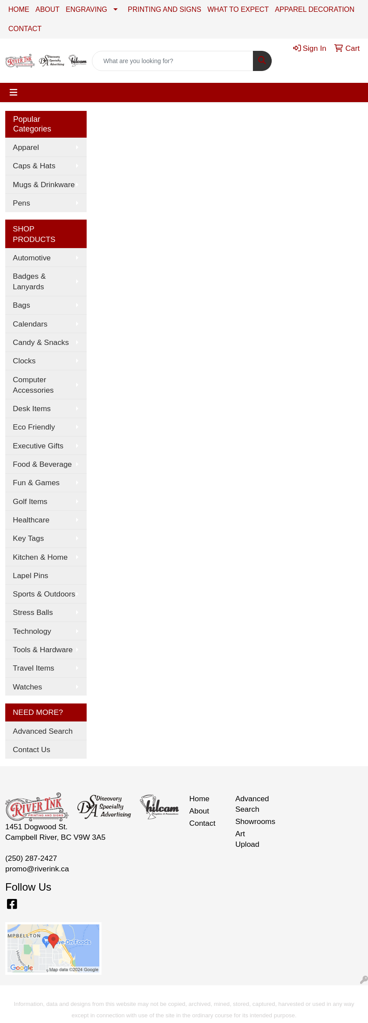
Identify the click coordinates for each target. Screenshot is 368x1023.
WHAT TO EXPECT (238, 9)
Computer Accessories (33, 384)
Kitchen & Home (40, 557)
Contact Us (31, 749)
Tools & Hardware (43, 649)
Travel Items (33, 668)
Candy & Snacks (41, 342)
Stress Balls (33, 612)
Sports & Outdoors (44, 594)
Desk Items (32, 408)
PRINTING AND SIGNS (164, 9)
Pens (21, 203)
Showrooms (253, 821)
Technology (32, 631)
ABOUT (47, 9)
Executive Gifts (38, 445)
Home (199, 798)
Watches (27, 686)
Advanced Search (43, 731)
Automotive (32, 257)
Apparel (26, 147)
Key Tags (28, 538)
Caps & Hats (34, 165)
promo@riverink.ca (37, 868)
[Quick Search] (172, 61)
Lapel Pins (30, 575)
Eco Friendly (34, 427)
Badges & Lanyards (29, 281)
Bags (21, 305)
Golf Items (30, 501)
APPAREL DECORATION (314, 9)
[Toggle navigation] (13, 92)
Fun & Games (36, 482)
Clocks (24, 360)
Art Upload (247, 839)
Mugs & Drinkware (44, 184)
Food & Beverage (42, 464)
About (199, 810)
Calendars (30, 324)
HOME (18, 9)
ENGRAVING (86, 9)
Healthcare (31, 519)
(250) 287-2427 (31, 858)
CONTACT (25, 28)
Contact (202, 823)
